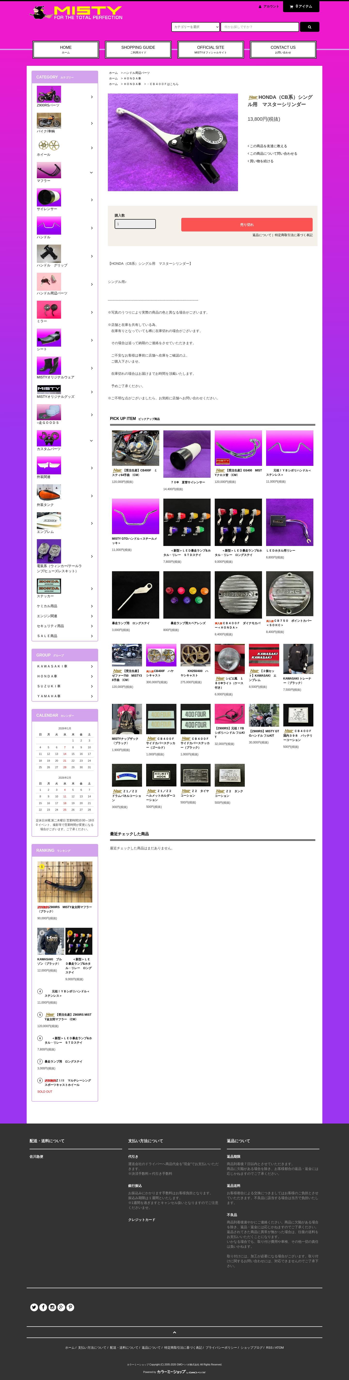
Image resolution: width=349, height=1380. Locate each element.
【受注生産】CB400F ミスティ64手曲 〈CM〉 (134, 473)
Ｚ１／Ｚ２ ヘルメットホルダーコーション (160, 795)
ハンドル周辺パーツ (137, 73)
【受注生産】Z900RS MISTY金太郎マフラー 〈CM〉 (68, 1017)
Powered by (174, 1372)
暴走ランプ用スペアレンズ (184, 623)
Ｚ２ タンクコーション (229, 793)
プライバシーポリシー (221, 1347)
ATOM (279, 1347)
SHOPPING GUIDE (138, 50)
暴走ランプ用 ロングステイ (131, 623)
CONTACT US (283, 50)
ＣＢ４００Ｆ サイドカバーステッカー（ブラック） (196, 743)
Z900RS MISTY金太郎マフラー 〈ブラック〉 (64, 909)
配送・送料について (124, 1347)
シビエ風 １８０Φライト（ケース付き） (229, 683)
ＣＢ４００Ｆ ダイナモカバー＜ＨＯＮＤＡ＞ (237, 625)
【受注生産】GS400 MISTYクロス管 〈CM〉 (238, 473)
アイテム (300, 6)
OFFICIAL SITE (210, 50)
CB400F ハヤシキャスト (160, 673)
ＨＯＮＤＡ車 (132, 78)
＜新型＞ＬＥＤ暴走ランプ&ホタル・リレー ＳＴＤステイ (187, 553)
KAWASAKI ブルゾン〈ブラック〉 (49, 961)
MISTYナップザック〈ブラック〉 (125, 741)
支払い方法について (92, 1347)
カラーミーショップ (138, 1364)
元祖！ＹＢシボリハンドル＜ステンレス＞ (288, 473)
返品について (262, 235)
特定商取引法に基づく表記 (294, 235)
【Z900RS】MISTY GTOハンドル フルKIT (264, 733)
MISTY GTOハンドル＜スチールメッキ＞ (134, 541)
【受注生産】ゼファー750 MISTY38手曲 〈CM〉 (127, 675)
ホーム (113, 73)
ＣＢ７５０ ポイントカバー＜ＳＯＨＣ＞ (289, 623)
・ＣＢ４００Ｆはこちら (163, 84)
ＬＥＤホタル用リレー (280, 550)
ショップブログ (252, 1347)
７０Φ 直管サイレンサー (184, 482)
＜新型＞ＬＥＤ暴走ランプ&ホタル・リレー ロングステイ (238, 553)
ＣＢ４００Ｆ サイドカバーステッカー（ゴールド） (161, 743)
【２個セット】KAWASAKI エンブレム (262, 675)
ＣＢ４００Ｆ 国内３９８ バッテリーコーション (298, 735)
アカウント (271, 6)
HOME (65, 50)
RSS (269, 1347)
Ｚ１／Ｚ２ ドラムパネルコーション (126, 795)
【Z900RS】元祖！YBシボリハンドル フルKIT (230, 733)
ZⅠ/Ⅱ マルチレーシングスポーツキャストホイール (68, 1083)
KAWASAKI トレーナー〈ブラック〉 (297, 681)
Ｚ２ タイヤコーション (195, 793)
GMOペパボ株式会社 (188, 1364)
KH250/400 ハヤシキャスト (194, 673)
